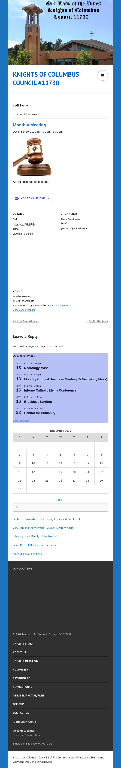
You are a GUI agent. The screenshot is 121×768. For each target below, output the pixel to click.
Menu (103, 75)
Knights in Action (25, 661)
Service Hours (22, 687)
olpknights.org (43, 761)
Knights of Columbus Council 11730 (34, 757)
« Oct (59, 500)
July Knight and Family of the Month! (35, 536)
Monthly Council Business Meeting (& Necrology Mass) (65, 379)
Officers (19, 704)
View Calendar (21, 421)
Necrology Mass (36, 368)
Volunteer (20, 669)
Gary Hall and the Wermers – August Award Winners (43, 527)
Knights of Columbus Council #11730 (46, 78)
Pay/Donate (21, 678)
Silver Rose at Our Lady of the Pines (34, 545)
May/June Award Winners (27, 553)
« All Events (21, 105)
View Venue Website (24, 310)
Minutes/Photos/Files (28, 695)
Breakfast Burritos (97, 321)
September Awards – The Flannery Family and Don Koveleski (48, 519)
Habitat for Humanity (39, 413)
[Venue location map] (60, 263)
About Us (19, 652)
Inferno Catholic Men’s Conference (50, 390)
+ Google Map (63, 305)
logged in (33, 346)
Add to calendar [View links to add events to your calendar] (33, 198)
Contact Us (21, 712)
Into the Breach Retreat (26, 321)
